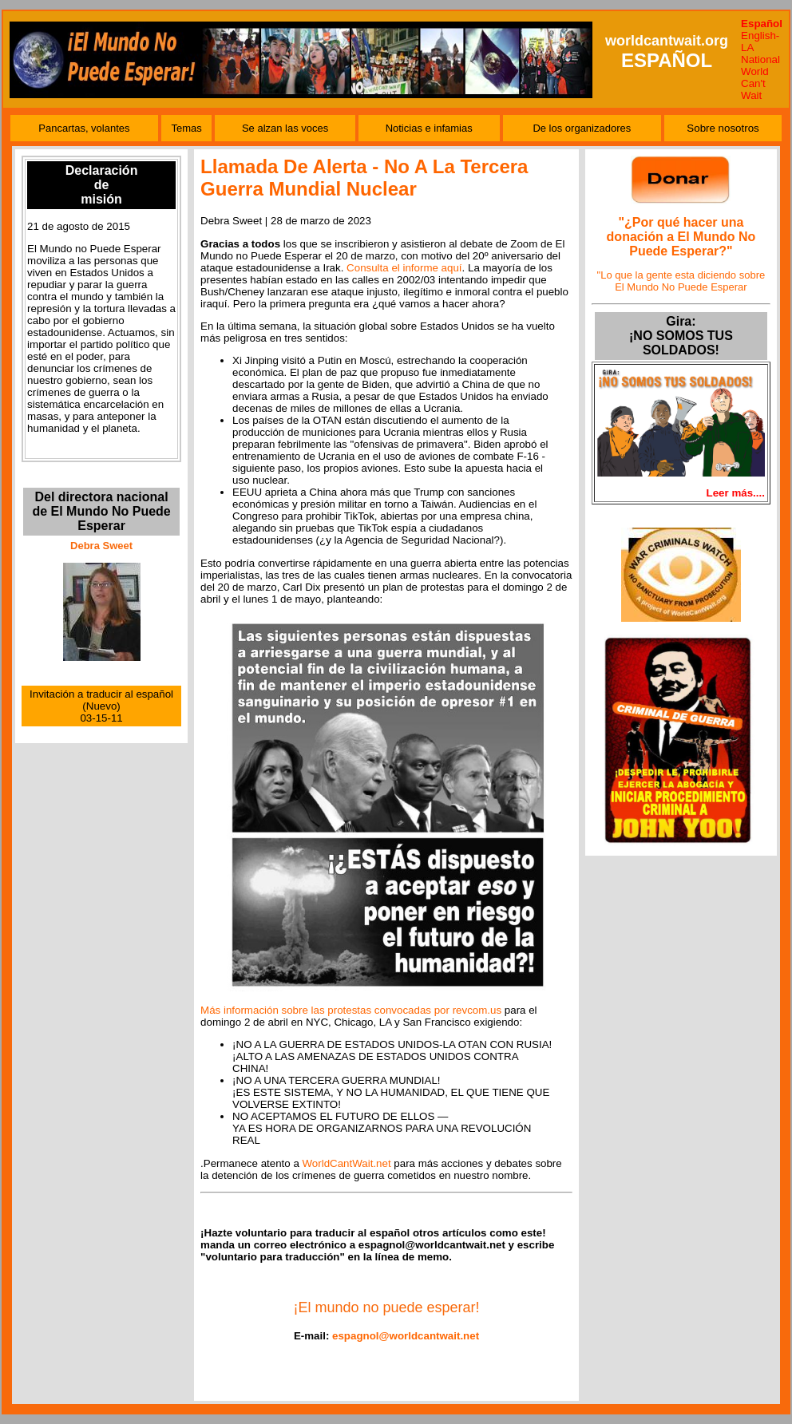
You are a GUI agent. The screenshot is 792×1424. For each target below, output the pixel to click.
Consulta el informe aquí (403, 268)
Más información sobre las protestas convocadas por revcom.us (350, 1010)
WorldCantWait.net (347, 1163)
